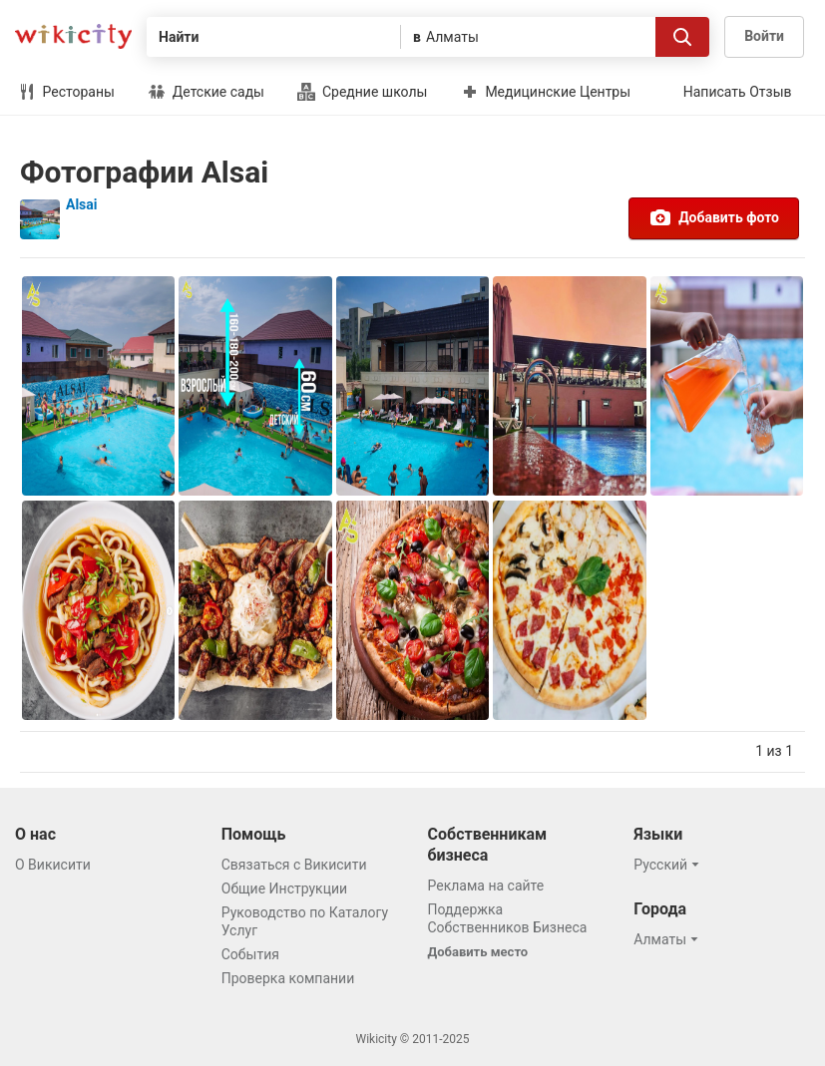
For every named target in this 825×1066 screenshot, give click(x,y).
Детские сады (206, 92)
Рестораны (66, 92)
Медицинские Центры (545, 92)
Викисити (73, 36)
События (250, 954)
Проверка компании (288, 978)
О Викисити (53, 865)
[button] (668, 865)
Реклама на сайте (486, 885)
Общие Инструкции (284, 888)
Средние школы (362, 92)
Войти (764, 36)
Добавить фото (713, 217)
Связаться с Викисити (294, 865)
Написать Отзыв (737, 92)
